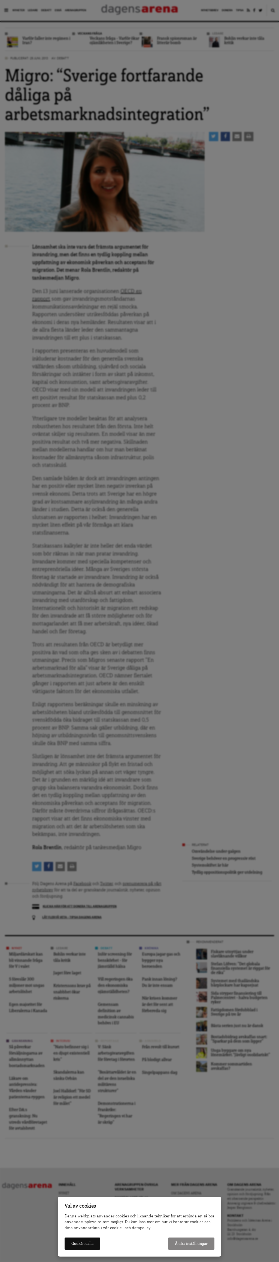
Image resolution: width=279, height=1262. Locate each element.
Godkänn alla (82, 1244)
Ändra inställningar (191, 1244)
